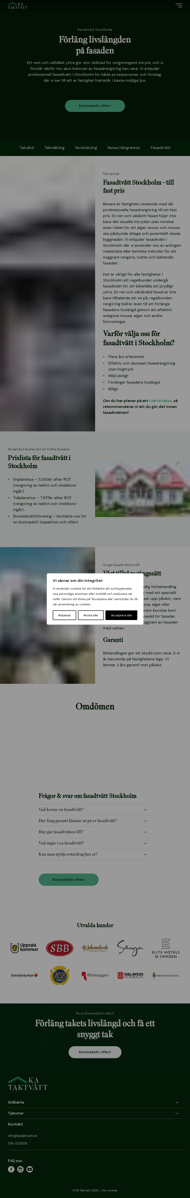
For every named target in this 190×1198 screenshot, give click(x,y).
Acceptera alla (121, 615)
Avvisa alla (90, 615)
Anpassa (64, 615)
